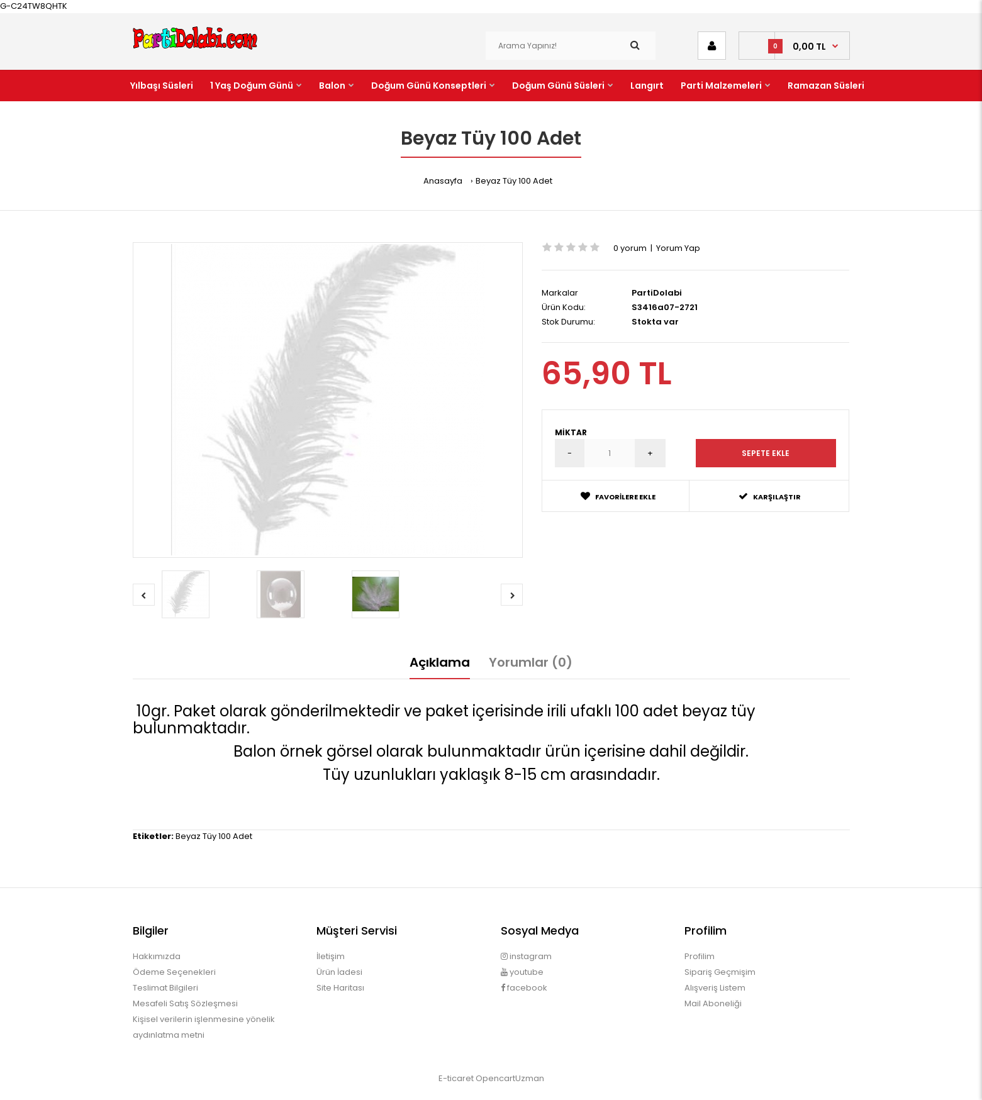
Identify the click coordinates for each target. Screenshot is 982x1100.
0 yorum (630, 248)
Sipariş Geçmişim (720, 972)
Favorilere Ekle (618, 496)
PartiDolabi (657, 293)
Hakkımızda (157, 956)
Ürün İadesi (339, 972)
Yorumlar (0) (530, 662)
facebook (524, 988)
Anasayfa (442, 181)
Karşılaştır (770, 496)
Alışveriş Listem (714, 988)
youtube (522, 972)
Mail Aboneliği (713, 1003)
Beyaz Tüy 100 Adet (514, 181)
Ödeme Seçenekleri (174, 972)
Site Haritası (340, 988)
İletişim (330, 956)
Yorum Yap (678, 248)
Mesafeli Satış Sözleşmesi (185, 1003)
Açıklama (440, 662)
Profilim (699, 956)
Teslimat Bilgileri (165, 988)
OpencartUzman (510, 1078)
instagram (526, 956)
